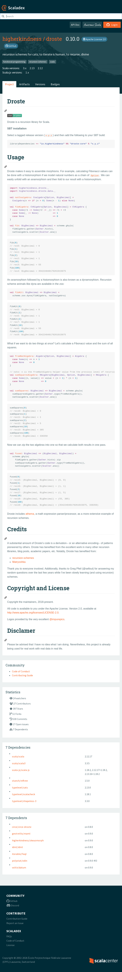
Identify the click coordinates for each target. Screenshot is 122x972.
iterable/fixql (19, 854)
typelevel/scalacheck (23, 794)
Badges (55, 84)
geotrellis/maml (21, 833)
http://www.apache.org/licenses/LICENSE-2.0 (33, 612)
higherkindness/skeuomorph (28, 840)
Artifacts (24, 84)
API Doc (75, 24)
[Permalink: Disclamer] (5, 640)
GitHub (11, 45)
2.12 (40, 68)
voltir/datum (19, 867)
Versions (40, 84)
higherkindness (22, 38)
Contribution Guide (16, 918)
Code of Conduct (21, 671)
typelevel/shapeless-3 (24, 801)
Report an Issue (15, 923)
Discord (12, 905)
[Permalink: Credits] (5, 539)
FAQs (9, 936)
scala (52, 61)
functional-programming (14, 61)
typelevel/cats (20, 787)
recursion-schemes (37, 61)
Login (112, 24)
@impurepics (56, 619)
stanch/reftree (20, 780)
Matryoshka (19, 562)
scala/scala (18, 756)
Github (11, 901)
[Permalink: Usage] (5, 167)
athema (30, 513)
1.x (27, 72)
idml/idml (17, 847)
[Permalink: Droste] (5, 111)
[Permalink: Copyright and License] (5, 598)
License (10, 945)
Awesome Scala (92, 25)
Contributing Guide (22, 675)
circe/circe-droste (21, 826)
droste (54, 38)
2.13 (32, 68)
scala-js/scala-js (21, 770)
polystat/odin (19, 860)
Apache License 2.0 (94, 39)
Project (9, 84)
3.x (24, 68)
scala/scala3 (18, 763)
